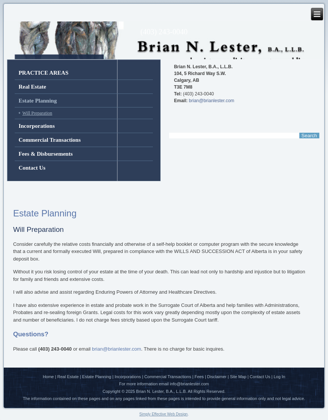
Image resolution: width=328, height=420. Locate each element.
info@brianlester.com (189, 384)
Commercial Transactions (49, 140)
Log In (279, 376)
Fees (198, 376)
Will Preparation (37, 113)
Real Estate (32, 87)
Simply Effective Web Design (163, 414)
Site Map (238, 376)
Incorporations (36, 126)
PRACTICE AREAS (43, 73)
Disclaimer (216, 376)
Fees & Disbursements (45, 154)
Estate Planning (37, 101)
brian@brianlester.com (211, 100)
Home (48, 376)
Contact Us (31, 168)
